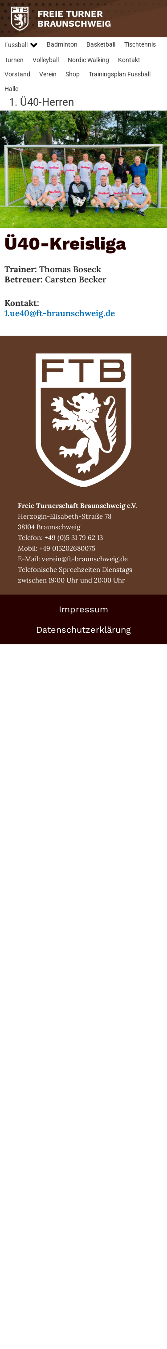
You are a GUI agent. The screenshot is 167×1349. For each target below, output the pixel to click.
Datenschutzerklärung (83, 629)
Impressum (83, 609)
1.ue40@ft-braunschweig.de (59, 313)
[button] (21, 45)
